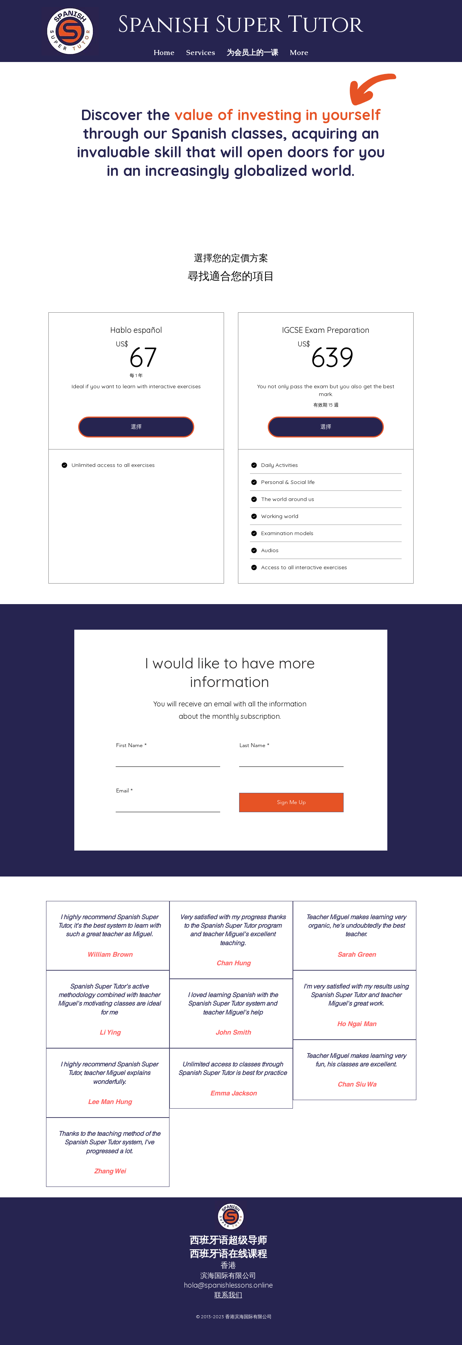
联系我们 (228, 1294)
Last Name (252, 745)
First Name (129, 745)
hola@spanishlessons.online (228, 1285)
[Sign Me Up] (291, 802)
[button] (200, 52)
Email (122, 790)
